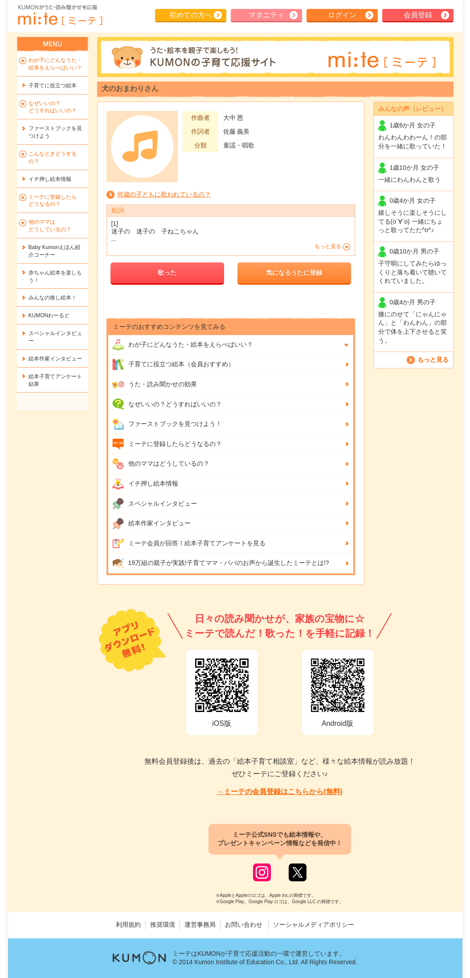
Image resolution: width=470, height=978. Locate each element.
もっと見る (433, 359)
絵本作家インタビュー (151, 523)
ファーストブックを (55, 132)
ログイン (342, 15)
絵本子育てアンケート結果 (55, 380)
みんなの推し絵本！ (53, 298)
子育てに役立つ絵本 (53, 85)
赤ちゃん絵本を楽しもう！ (55, 276)
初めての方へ (190, 15)
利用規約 (128, 924)
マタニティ (266, 15)
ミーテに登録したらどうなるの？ (167, 444)
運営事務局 (200, 924)
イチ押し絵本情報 (145, 484)
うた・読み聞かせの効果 (154, 384)
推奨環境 (162, 924)
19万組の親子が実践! (220, 563)
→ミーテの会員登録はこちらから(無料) (280, 791)
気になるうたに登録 (294, 272)
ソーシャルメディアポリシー (313, 924)
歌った (167, 272)
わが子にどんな (182, 345)
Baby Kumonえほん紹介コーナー (55, 251)
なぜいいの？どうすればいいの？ (167, 404)
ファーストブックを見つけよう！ (167, 424)
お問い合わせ (243, 924)
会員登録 (418, 15)
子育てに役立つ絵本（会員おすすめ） (173, 364)
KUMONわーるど (49, 315)
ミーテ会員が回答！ (189, 543)
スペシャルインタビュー (154, 503)
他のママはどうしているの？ (160, 464)
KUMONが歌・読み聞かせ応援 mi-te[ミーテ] (59, 15)
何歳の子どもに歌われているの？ (164, 194)
